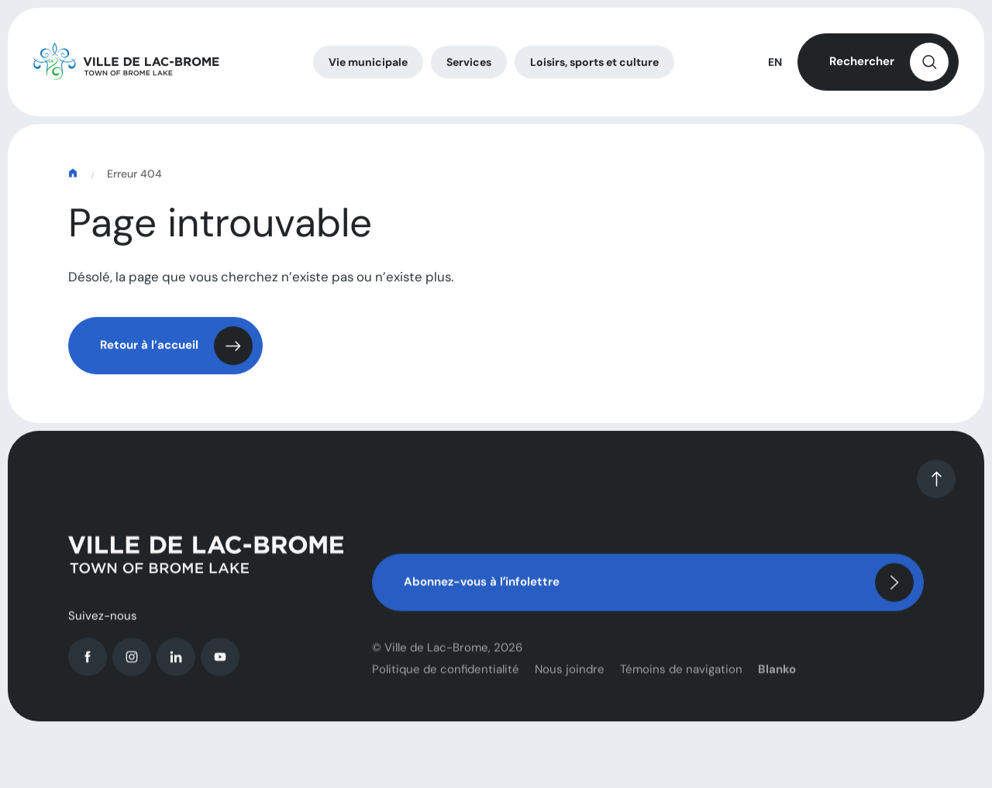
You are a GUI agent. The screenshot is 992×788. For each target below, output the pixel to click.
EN (775, 65)
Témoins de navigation (681, 682)
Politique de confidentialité (445, 682)
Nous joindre (569, 682)
